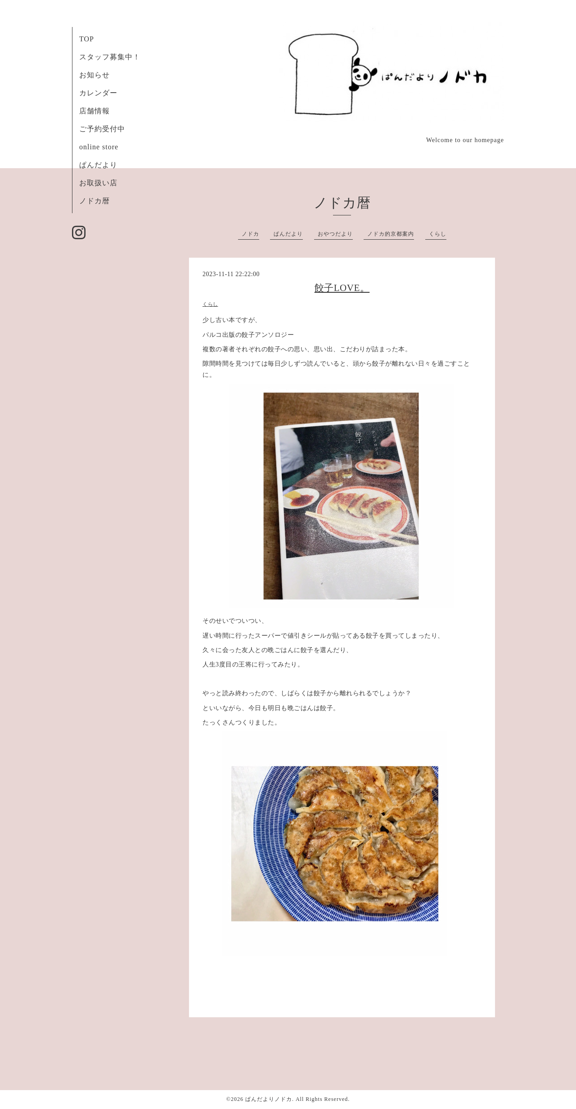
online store (98, 147)
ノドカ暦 (94, 201)
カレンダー (98, 93)
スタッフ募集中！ (109, 57)
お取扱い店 (98, 183)
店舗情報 (94, 111)
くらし (437, 234)
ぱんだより (98, 165)
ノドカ (250, 234)
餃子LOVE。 (342, 287)
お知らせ (94, 75)
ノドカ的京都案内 (390, 234)
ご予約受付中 (102, 129)
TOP (86, 39)
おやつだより (335, 234)
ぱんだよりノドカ (268, 1099)
